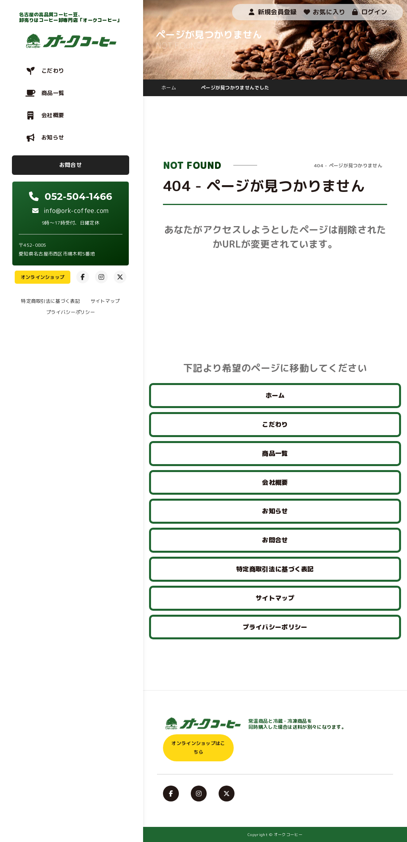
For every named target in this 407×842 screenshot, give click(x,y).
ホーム (275, 395)
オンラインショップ (43, 277)
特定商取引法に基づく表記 (50, 301)
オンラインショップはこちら (198, 747)
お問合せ (70, 164)
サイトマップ (105, 301)
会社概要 (52, 115)
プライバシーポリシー (70, 312)
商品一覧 (52, 93)
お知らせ (52, 137)
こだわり (52, 70)
